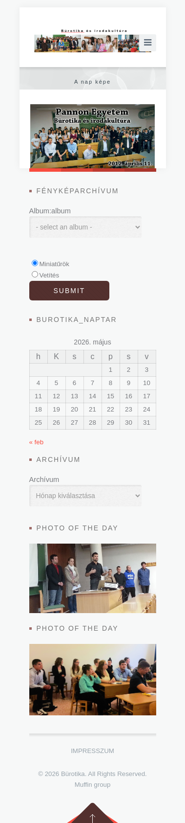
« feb (36, 442)
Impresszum (92, 750)
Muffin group (93, 784)
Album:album (50, 211)
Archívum (44, 479)
